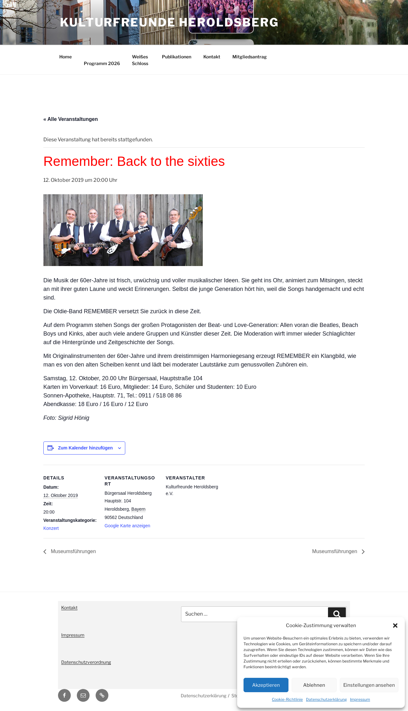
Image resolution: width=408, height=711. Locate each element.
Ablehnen (314, 685)
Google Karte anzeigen (127, 525)
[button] (395, 625)
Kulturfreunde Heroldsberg (169, 22)
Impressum (360, 699)
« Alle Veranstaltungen (70, 119)
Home (65, 56)
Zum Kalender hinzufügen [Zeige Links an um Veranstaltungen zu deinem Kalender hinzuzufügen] (85, 447)
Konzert (51, 528)
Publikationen (176, 56)
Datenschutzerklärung (326, 699)
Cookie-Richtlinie (287, 699)
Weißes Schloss (140, 60)
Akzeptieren (266, 685)
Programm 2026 (102, 63)
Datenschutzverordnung (86, 662)
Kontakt (211, 56)
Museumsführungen (72, 551)
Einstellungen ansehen (369, 685)
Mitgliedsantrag (249, 56)
